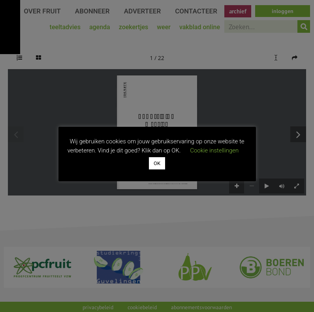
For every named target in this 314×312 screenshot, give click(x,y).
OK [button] (157, 163)
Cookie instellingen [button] (214, 150)
